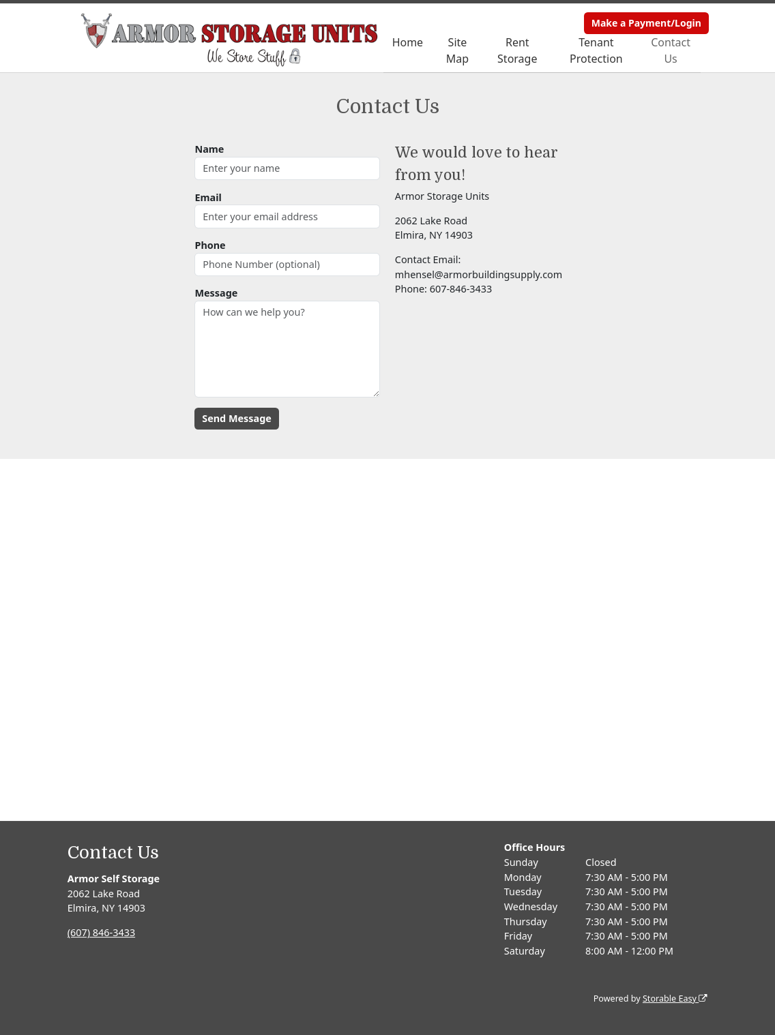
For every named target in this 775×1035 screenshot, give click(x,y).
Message (215, 292)
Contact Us (670, 50)
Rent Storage (517, 50)
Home (408, 42)
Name (209, 148)
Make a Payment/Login (646, 22)
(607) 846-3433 (101, 932)
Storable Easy (675, 998)
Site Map (457, 50)
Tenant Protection (596, 50)
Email (207, 197)
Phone (209, 245)
